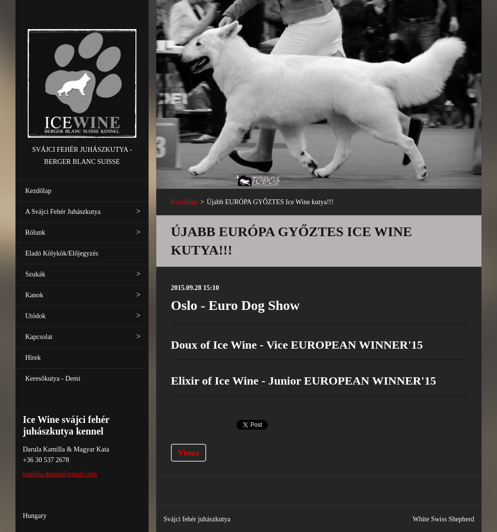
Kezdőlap (38, 190)
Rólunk (35, 232)
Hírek (33, 357)
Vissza (188, 453)
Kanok (34, 295)
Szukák (35, 274)
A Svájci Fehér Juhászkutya (62, 211)
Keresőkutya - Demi (53, 378)
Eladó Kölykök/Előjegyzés (61, 253)
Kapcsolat (38, 336)
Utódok (35, 316)
